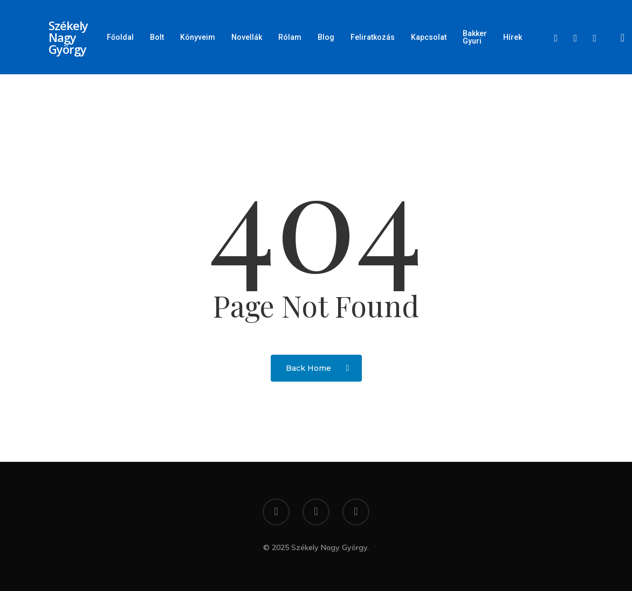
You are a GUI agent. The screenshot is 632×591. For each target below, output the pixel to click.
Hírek (512, 37)
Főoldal (120, 37)
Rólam (289, 37)
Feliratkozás (373, 37)
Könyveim (197, 37)
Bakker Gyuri (475, 37)
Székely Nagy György (68, 37)
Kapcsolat (428, 37)
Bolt (157, 37)
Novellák (246, 37)
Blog (326, 37)
